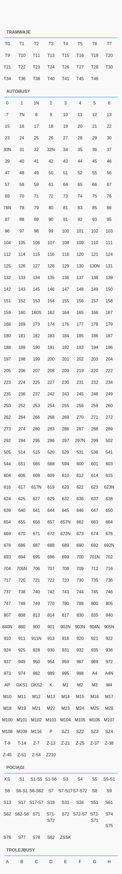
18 (51, 126)
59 (36, 184)
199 (36, 359)
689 (65, 545)
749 (36, 603)
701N (94, 557)
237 (36, 394)
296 (51, 440)
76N (7, 208)
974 (21, 673)
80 (51, 208)
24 (22, 138)
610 (65, 475)
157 (94, 301)
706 (36, 568)
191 (51, 347)
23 (7, 138)
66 (94, 184)
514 (21, 452)
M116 (36, 731)
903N (80, 627)
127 (36, 266)
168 (7, 324)
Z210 (51, 755)
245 (80, 394)
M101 (21, 720)
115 (36, 254)
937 (7, 661)
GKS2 (36, 685)
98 (36, 231)
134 (36, 277)
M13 (51, 696)
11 (80, 114)
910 (7, 638)
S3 (65, 779)
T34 (7, 78)
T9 (7, 55)
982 (36, 673)
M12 (36, 696)
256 (80, 405)
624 (7, 499)
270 (80, 417)
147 (65, 289)
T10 (22, 55)
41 (36, 161)
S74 (109, 814)
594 (65, 464)
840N (7, 627)
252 (21, 405)
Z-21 (65, 743)
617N (36, 487)
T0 (7, 44)
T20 (109, 55)
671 (36, 533)
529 (65, 452)
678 (7, 545)
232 (94, 382)
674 (94, 533)
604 (7, 475)
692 (94, 545)
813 (36, 615)
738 (21, 592)
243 (65, 394)
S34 (80, 802)
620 (65, 487)
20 (80, 126)
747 (7, 603)
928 (36, 650)
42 (51, 161)
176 (65, 324)
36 (94, 149)
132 (7, 277)
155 (65, 301)
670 (21, 533)
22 (109, 126)
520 (51, 452)
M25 (95, 708)
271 (94, 417)
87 (7, 219)
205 (7, 370)
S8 (94, 791)
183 (51, 336)
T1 (21, 44)
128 (51, 266)
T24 (51, 67)
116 (51, 254)
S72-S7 (80, 814)
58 (22, 184)
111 (109, 242)
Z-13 (51, 743)
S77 (21, 837)
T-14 (21, 743)
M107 (109, 720)
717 (7, 580)
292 (7, 440)
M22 (51, 708)
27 (65, 138)
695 (36, 557)
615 (109, 475)
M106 (94, 720)
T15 (65, 55)
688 (51, 545)
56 (109, 173)
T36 (22, 78)
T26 (65, 67)
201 (65, 359)
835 (94, 615)
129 (65, 266)
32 (36, 149)
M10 (7, 696)
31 (22, 149)
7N (21, 114)
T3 (50, 44)
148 (80, 289)
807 (7, 615)
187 (109, 336)
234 (109, 382)
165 (80, 312)
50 (51, 173)
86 (109, 208)
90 (51, 219)
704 (7, 568)
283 (51, 429)
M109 (21, 731)
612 (80, 475)
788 (80, 603)
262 (7, 417)
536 (94, 452)
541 (109, 452)
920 (80, 638)
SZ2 (80, 731)
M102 (36, 720)
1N (36, 103)
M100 (7, 720)
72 (51, 196)
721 (36, 580)
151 (7, 301)
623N (109, 487)
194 (94, 347)
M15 (80, 696)
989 (51, 673)
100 (65, 231)
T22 (22, 67)
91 (65, 219)
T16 (80, 55)
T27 (80, 67)
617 (21, 487)
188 (7, 347)
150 (109, 289)
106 (36, 242)
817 (65, 615)
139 (109, 277)
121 (94, 254)
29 (94, 138)
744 (80, 592)
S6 (7, 791)
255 (65, 405)
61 (51, 184)
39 (7, 161)
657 (51, 522)
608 (36, 475)
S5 (94, 779)
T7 (109, 44)
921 (94, 638)
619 (51, 487)
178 (94, 324)
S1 (22, 779)
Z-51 (21, 755)
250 (7, 405)
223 (7, 382)
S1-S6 (51, 779)
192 (65, 347)
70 (22, 196)
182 (36, 336)
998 (80, 673)
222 (109, 370)
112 (7, 254)
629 (51, 499)
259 (94, 405)
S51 (94, 802)
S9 (109, 791)
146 (51, 289)
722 (51, 580)
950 (36, 661)
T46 (94, 78)
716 (109, 568)
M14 (65, 696)
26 (51, 138)
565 (36, 464)
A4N (109, 673)
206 (21, 370)
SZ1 (65, 731)
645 (65, 510)
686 (21, 545)
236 (21, 394)
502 (109, 440)
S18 (51, 802)
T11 (36, 55)
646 (80, 510)
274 (21, 429)
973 (7, 673)
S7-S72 (80, 791)
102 (94, 231)
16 (22, 126)
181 (21, 336)
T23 (36, 67)
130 (80, 266)
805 (109, 603)
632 (65, 499)
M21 (36, 708)
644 (51, 510)
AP (7, 685)
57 (7, 184)
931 (65, 650)
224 (21, 382)
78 (22, 208)
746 (109, 592)
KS (7, 779)
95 (109, 219)
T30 (109, 67)
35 (80, 149)
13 (109, 114)
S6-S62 (36, 791)
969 (94, 661)
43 (65, 161)
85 (94, 208)
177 (80, 324)
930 (51, 650)
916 (65, 638)
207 (36, 370)
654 (7, 522)
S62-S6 (22, 814)
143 (21, 289)
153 (36, 301)
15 (7, 126)
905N (109, 627)
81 (65, 208)
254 (51, 405)
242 (51, 394)
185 (80, 336)
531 (80, 452)
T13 (51, 55)
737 (7, 592)
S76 (7, 837)
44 (80, 161)
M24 (80, 708)
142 (7, 289)
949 (21, 661)
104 (7, 242)
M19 (22, 708)
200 (51, 359)
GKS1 (22, 685)
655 (21, 522)
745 (94, 592)
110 (94, 242)
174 (51, 324)
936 (109, 650)
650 (109, 510)
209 (65, 370)
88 (22, 219)
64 (65, 184)
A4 (94, 673)
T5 (80, 44)
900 (36, 627)
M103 (51, 720)
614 (94, 475)
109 (80, 242)
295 (36, 440)
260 (109, 405)
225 (36, 382)
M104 (65, 720)
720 (21, 580)
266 (36, 417)
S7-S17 (65, 791)
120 (80, 254)
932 (80, 650)
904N (94, 627)
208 (51, 370)
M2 (80, 685)
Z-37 (94, 743)
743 (65, 592)
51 (65, 173)
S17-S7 (36, 802)
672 (51, 533)
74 (80, 196)
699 (65, 557)
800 (94, 603)
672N (65, 533)
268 (51, 417)
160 (21, 312)
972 (109, 661)
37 (109, 149)
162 (51, 312)
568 (51, 464)
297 (65, 440)
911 (21, 638)
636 (80, 499)
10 (65, 114)
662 (80, 522)
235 (7, 394)
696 (51, 557)
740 (36, 592)
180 (7, 336)
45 (94, 161)
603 (109, 464)
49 (36, 173)
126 (21, 266)
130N (94, 266)
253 (36, 405)
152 (21, 301)
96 (7, 231)
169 (21, 324)
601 (94, 464)
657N (65, 522)
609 (51, 475)
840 (109, 615)
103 (109, 231)
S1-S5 (36, 779)
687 (36, 545)
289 (109, 429)
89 (36, 219)
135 (51, 277)
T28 (94, 67)
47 (7, 173)
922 (109, 638)
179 (109, 324)
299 (94, 440)
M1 (65, 685)
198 (21, 359)
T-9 (7, 743)
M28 (109, 708)
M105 (80, 720)
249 (109, 394)
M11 (22, 696)
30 (109, 138)
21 (94, 126)
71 (36, 196)
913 (51, 638)
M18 (7, 708)
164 (65, 312)
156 (80, 301)
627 (36, 499)
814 (51, 615)
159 (7, 312)
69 (7, 196)
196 (109, 347)
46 (109, 161)
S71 (36, 814)
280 (36, 429)
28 (80, 138)
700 (80, 557)
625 (21, 499)
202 (80, 359)
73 (65, 196)
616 (7, 487)
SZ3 (94, 731)
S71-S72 (51, 817)
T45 (80, 78)
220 (94, 370)
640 (21, 510)
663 (94, 522)
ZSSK (65, 837)
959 (65, 661)
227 (51, 382)
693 (7, 557)
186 (94, 336)
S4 (80, 779)
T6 (94, 44)
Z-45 (7, 755)
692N (109, 545)
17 (36, 126)
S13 (7, 802)
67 (109, 184)
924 (7, 650)
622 (80, 487)
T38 (36, 78)
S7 (51, 791)
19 (65, 126)
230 (65, 382)
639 (7, 510)
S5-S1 (109, 779)
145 (36, 289)
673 (80, 533)
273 (7, 429)
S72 (65, 814)
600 (80, 464)
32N (51, 149)
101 (80, 231)
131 (109, 266)
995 (65, 673)
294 (21, 440)
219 (80, 370)
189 (21, 347)
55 (94, 173)
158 (109, 301)
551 (21, 464)
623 (94, 487)
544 (7, 464)
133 (21, 277)
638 (109, 499)
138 (94, 277)
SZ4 (109, 731)
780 (65, 603)
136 (65, 277)
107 (51, 242)
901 (51, 627)
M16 (95, 696)
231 (80, 382)
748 (21, 603)
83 (80, 208)
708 (65, 568)
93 (94, 219)
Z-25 (80, 743)
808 (21, 615)
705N (22, 568)
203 (94, 359)
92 (80, 219)
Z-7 (36, 743)
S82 (51, 837)
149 (94, 289)
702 (109, 557)
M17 (109, 696)
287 (80, 429)
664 (109, 522)
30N (7, 149)
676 (109, 533)
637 (94, 499)
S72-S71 (94, 817)
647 (94, 510)
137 (80, 277)
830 (80, 615)
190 (36, 347)
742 (51, 592)
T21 (7, 67)
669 (7, 533)
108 (65, 242)
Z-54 (36, 755)
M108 (7, 731)
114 (21, 254)
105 (21, 242)
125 (7, 266)
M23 (65, 708)
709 (80, 568)
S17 (21, 802)
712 (94, 568)
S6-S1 (22, 791)
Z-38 (109, 743)
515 (36, 452)
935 (94, 650)
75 (94, 196)
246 (94, 394)
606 (21, 475)
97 (22, 231)
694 (21, 557)
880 (21, 627)
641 (36, 510)
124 (109, 254)
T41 (65, 78)
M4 (109, 685)
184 (65, 336)
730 (80, 580)
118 (65, 254)
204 (109, 359)
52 (80, 173)
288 (94, 429)
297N (80, 440)
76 (109, 196)
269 (65, 417)
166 (94, 312)
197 (7, 359)
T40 (51, 78)
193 (80, 347)
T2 (36, 44)
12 (94, 114)
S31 (65, 802)
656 (36, 522)
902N (65, 627)
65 (80, 184)
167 (109, 312)
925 (21, 650)
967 (80, 661)
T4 (65, 44)
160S (36, 312)
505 (7, 452)
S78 (36, 837)
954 (51, 661)
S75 (109, 825)
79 (36, 208)
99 (51, 231)
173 (36, 324)
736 (109, 580)
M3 (94, 685)
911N (36, 638)
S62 (7, 814)
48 (22, 173)
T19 (94, 55)
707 (51, 568)
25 (36, 138)
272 (109, 417)
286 (65, 429)
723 (65, 580)
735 (94, 580)
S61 (109, 802)
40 (22, 161)
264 (21, 417)
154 (51, 301)
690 (80, 545)
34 (65, 149)
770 (51, 603)
